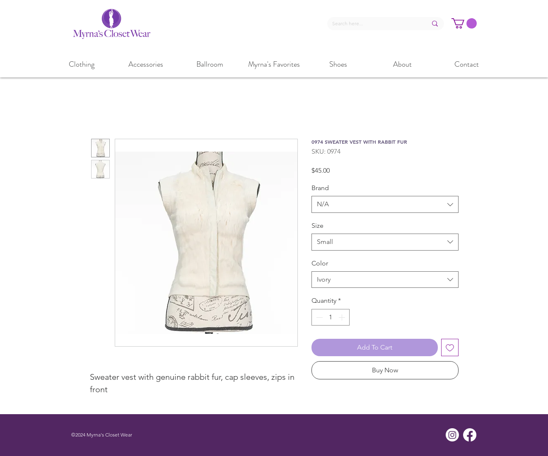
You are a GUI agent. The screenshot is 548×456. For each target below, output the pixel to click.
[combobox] (385, 204)
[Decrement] (318, 317)
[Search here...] (373, 24)
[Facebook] (469, 435)
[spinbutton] (330, 317)
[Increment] (342, 317)
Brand (320, 188)
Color (319, 263)
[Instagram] (452, 435)
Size (317, 225)
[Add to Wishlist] (450, 347)
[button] (464, 23)
